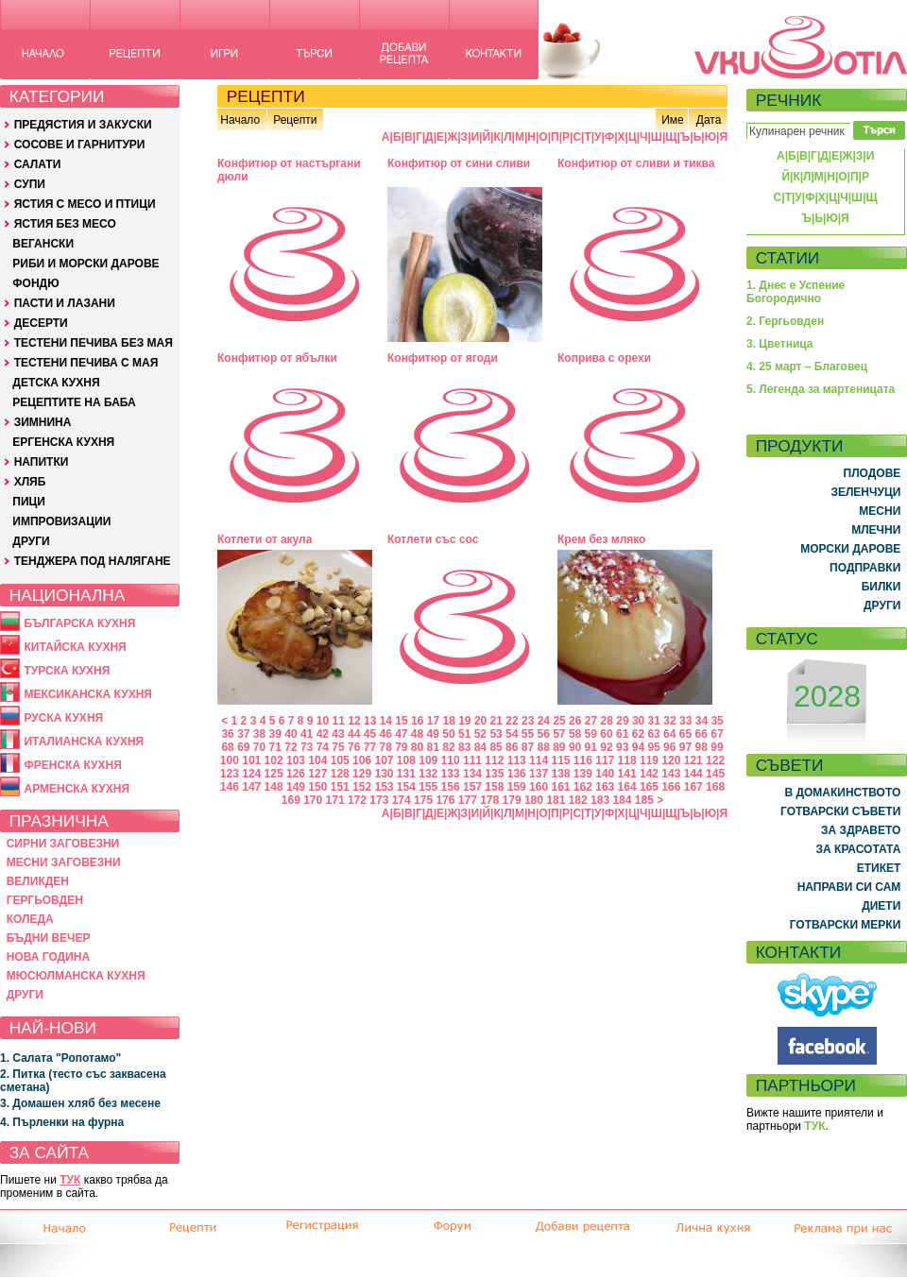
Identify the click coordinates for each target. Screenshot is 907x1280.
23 (528, 720)
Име (672, 120)
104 (317, 760)
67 (716, 734)
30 (638, 720)
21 (496, 720)
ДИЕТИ (881, 906)
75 (338, 747)
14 (386, 720)
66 (701, 734)
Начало (240, 120)
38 (259, 734)
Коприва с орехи (604, 358)
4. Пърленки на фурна (62, 1122)
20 (480, 720)
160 (538, 787)
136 (516, 773)
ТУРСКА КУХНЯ (67, 670)
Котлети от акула (264, 539)
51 (464, 734)
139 (582, 773)
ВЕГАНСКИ (43, 243)
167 (693, 787)
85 (495, 747)
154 (406, 787)
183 (599, 800)
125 (274, 773)
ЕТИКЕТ (879, 868)
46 (385, 734)
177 (467, 800)
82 (448, 747)
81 (433, 747)
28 (607, 720)
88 (543, 747)
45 (370, 734)
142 (649, 773)
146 (229, 787)
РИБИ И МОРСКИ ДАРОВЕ (85, 263)
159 (516, 787)
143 (670, 773)
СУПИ (29, 184)
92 (606, 747)
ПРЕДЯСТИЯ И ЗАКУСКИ (83, 124)
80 (417, 747)
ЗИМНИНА (43, 422)
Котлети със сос (432, 539)
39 (275, 734)
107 (383, 760)
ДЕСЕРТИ (41, 323)
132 (428, 773)
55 (528, 734)
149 (295, 787)
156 (450, 787)
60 (606, 734)
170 (312, 800)
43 (338, 734)
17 (433, 720)
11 (339, 720)
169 (291, 800)
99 (716, 747)
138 (560, 773)
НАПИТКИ (41, 462)
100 (229, 760)
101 (251, 760)
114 (538, 760)
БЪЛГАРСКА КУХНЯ (79, 623)
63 (653, 734)
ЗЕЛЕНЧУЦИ (865, 492)
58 (575, 734)
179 (512, 800)
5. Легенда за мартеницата (820, 389)
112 (494, 760)
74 (323, 747)
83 (464, 747)
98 (701, 747)
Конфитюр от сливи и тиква (635, 163)
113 (516, 760)
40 (290, 734)
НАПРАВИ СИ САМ (849, 887)
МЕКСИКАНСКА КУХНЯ (88, 694)
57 (559, 734)
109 (428, 760)
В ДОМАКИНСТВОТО (842, 792)
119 (649, 760)
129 (361, 773)
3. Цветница (779, 343)
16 (417, 720)
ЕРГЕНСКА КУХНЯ (63, 442)
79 (401, 747)
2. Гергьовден (785, 321)
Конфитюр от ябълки (277, 358)
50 (448, 734)
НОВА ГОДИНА (48, 957)
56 (543, 734)
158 (494, 787)
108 (406, 760)
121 (693, 760)
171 (335, 800)
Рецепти (295, 120)
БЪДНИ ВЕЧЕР (49, 938)
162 (582, 787)
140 (604, 773)
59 (591, 734)
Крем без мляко (601, 539)
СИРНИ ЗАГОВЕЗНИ (63, 843)
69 (243, 747)
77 (370, 747)
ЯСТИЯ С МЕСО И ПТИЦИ (85, 204)
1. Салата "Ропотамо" (60, 1058)
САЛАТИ (37, 164)
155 (428, 787)
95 (653, 747)
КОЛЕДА (30, 919)
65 (685, 734)
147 (251, 787)
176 (445, 800)
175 (423, 800)
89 (559, 747)
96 (669, 747)
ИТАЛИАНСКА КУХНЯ (84, 741)
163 (604, 787)
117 (604, 760)
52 (480, 734)
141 (627, 773)
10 (323, 720)
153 (383, 787)
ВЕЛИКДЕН (38, 881)
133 (450, 773)
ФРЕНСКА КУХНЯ (72, 765)
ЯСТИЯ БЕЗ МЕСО (65, 223)
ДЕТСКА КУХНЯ (55, 382)
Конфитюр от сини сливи (458, 163)
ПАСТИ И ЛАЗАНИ (64, 303)
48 (417, 734)
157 (472, 787)
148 (274, 787)
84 (480, 747)
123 (229, 773)
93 (622, 747)
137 (538, 773)
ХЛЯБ (30, 481)
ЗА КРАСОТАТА (858, 849)
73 (306, 747)
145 (715, 773)
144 (693, 773)
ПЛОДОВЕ (872, 473)
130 (383, 773)
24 (544, 720)
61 (622, 734)
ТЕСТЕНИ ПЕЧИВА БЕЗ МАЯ (93, 343)
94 (638, 747)
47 (401, 734)
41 (306, 734)
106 (361, 760)
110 (450, 760)
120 (670, 760)
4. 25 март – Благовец (806, 366)
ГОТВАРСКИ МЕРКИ (845, 924)
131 (406, 773)
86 (511, 747)
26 (575, 720)
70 (259, 747)
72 (290, 747)
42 (323, 734)
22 (511, 720)
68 (227, 747)
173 (378, 800)
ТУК (70, 1179)
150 (317, 787)
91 (591, 747)
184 (621, 800)
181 (555, 800)
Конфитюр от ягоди (442, 358)
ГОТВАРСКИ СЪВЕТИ (840, 811)
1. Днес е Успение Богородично (795, 292)
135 (494, 773)
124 (251, 773)
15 (401, 720)
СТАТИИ (788, 257)
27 (591, 720)
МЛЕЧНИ (875, 530)
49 (433, 734)
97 (685, 747)
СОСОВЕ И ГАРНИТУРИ (79, 144)
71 (275, 747)
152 (361, 787)
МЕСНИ (879, 511)
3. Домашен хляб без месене (80, 1103)
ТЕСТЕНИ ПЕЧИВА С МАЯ (86, 362)
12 (354, 720)
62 (638, 734)
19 (464, 720)
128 (340, 773)
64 (669, 734)
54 (511, 734)
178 (489, 800)
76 (354, 747)
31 (654, 720)
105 (340, 760)
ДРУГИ (30, 541)
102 (274, 760)
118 (627, 760)
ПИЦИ (28, 501)
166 (670, 787)
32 (669, 720)
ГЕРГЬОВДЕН (45, 900)
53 (495, 734)
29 (622, 720)
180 (533, 800)
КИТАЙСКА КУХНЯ (75, 647)
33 (685, 720)
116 (582, 760)
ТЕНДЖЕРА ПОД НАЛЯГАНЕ (92, 561)
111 (472, 760)
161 (560, 787)
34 (701, 720)
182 (578, 800)
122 (715, 760)
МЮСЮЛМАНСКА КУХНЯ (76, 975)
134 (472, 773)
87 (528, 747)
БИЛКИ (881, 586)
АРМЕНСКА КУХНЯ (76, 788)
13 (370, 720)
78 (385, 747)
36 (227, 734)
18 (448, 720)
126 (295, 773)
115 (560, 760)
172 (357, 800)
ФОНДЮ (35, 283)
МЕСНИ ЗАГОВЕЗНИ (64, 862)
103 (295, 760)
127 (317, 773)
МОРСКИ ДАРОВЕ (850, 548)
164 (627, 787)
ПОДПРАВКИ (865, 567)
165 (649, 787)
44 (354, 734)
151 (340, 787)
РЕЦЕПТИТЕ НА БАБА (73, 402)
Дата (709, 120)
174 (401, 800)
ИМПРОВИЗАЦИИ (61, 521)
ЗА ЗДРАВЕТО (860, 830)
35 (716, 720)
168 (715, 787)
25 (559, 720)
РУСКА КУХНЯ (63, 718)
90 (575, 747)
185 (644, 800)
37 (243, 734)
